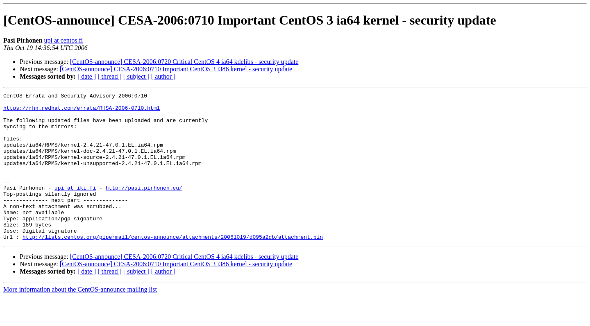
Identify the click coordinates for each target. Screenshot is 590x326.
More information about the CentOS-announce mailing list (80, 318)
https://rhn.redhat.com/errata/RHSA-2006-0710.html (81, 111)
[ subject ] (136, 76)
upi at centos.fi (63, 40)
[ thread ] (110, 76)
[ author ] (163, 76)
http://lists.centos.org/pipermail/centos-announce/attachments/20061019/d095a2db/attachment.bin (173, 266)
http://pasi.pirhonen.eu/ (144, 207)
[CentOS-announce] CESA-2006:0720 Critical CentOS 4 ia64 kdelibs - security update (184, 61)
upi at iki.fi (75, 207)
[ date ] (86, 76)
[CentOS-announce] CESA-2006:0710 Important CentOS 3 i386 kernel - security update (176, 69)
